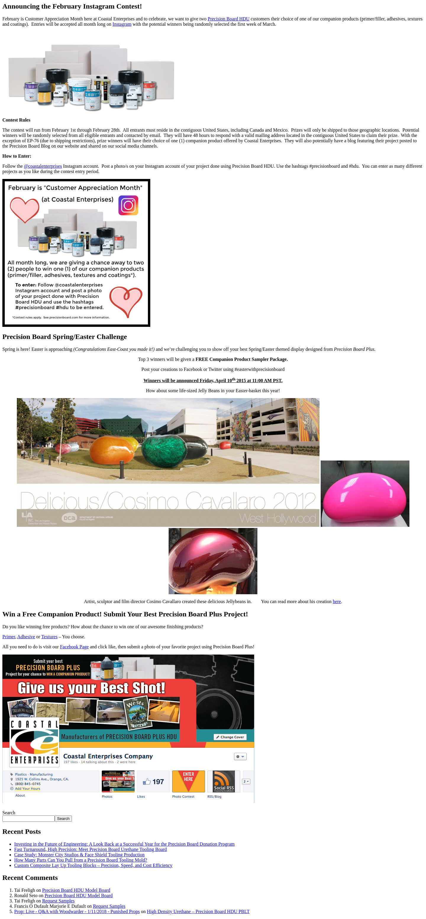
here (337, 601)
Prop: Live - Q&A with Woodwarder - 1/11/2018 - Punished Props (77, 911)
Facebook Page (74, 646)
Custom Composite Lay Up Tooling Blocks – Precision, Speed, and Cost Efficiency (93, 865)
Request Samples (58, 900)
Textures (49, 636)
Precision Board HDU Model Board (76, 890)
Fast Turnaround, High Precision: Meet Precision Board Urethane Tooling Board (90, 849)
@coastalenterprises (43, 166)
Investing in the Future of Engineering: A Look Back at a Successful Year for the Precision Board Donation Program (124, 844)
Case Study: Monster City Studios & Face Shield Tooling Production (79, 854)
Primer (8, 636)
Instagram (121, 24)
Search (8, 812)
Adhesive (26, 636)
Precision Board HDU (228, 18)
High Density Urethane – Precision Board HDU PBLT (198, 911)
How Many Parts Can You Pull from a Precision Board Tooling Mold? (80, 860)
